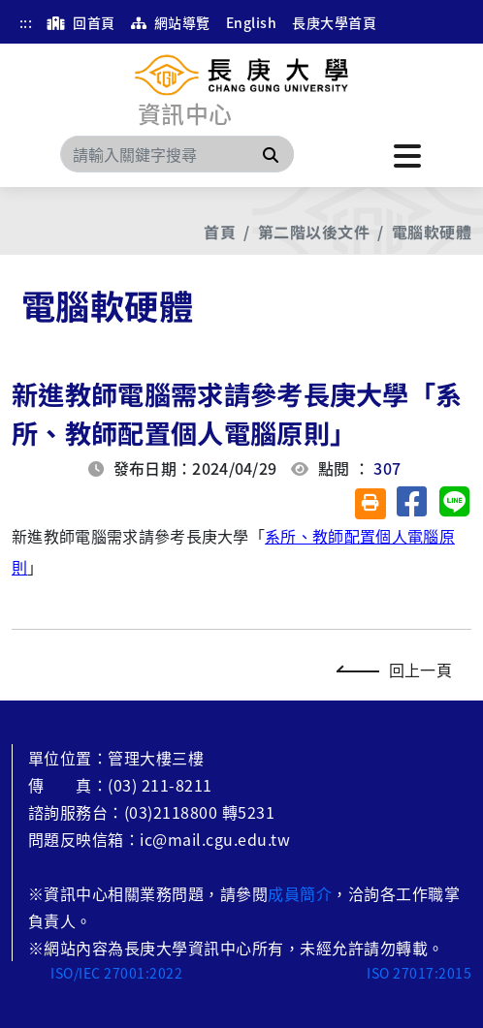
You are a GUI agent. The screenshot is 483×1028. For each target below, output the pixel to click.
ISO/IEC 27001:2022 (116, 972)
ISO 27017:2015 (419, 972)
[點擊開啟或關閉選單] (407, 154)
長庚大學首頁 (334, 22)
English (251, 22)
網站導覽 (170, 22)
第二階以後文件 (314, 231)
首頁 (220, 231)
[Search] (177, 154)
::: (25, 22)
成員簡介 (300, 893)
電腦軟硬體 (431, 231)
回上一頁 (399, 669)
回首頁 (81, 22)
